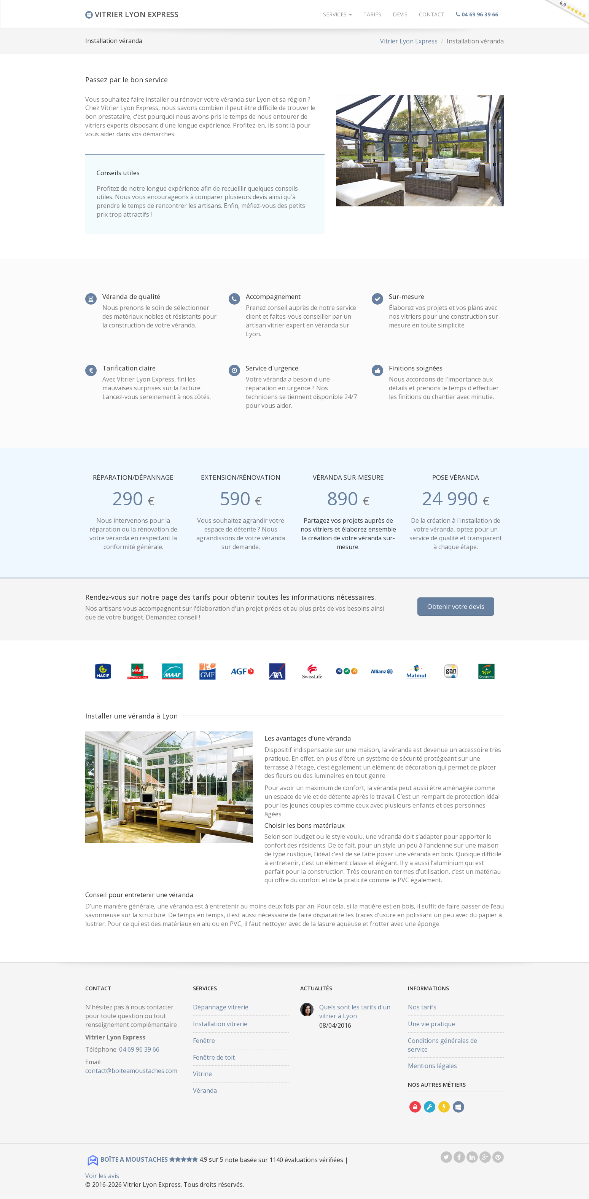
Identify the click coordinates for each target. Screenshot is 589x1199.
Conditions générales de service (442, 1045)
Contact (431, 14)
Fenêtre (204, 1040)
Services (337, 14)
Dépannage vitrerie (220, 1007)
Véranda (205, 1090)
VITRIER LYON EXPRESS (131, 14)
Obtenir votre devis (455, 606)
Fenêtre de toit (214, 1057)
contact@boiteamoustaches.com (131, 1070)
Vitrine (202, 1074)
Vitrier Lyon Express (409, 41)
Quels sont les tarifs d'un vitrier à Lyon (354, 1011)
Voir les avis (102, 1176)
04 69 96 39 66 (139, 1049)
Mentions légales (432, 1066)
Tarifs (372, 14)
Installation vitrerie (220, 1024)
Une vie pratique (431, 1024)
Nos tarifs (422, 1007)
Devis (400, 14)
